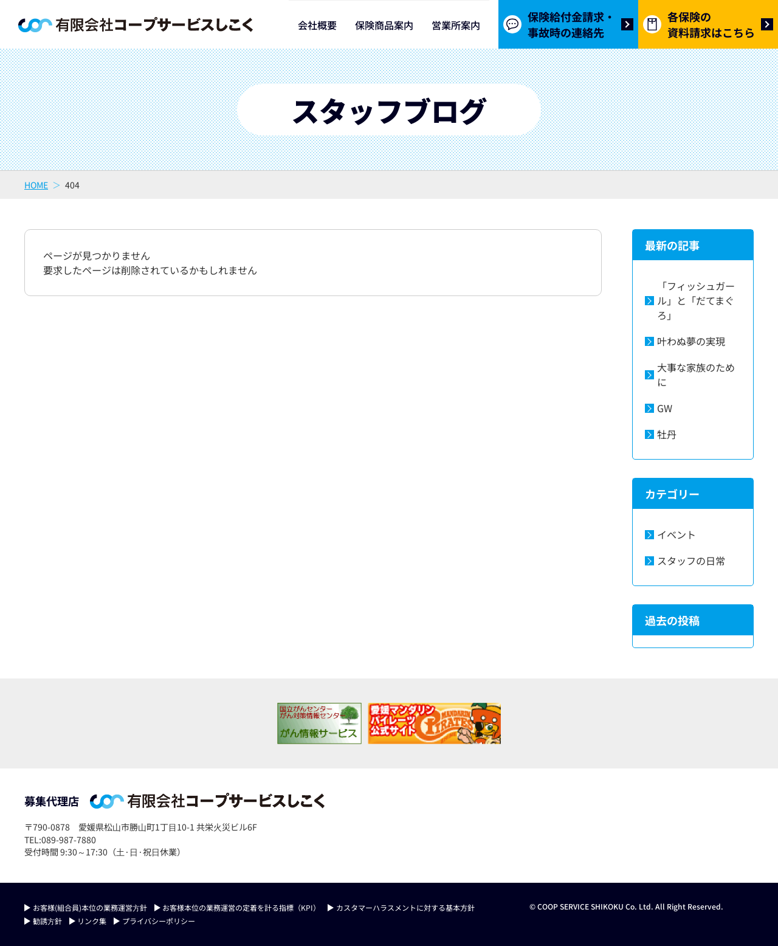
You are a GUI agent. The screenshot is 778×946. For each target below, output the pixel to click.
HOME (36, 185)
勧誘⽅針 (47, 921)
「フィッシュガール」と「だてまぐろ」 (696, 300)
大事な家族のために (696, 374)
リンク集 (91, 921)
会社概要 (317, 25)
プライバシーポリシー (158, 921)
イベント (676, 534)
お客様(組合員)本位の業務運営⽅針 (90, 907)
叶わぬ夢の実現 (691, 341)
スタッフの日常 (691, 560)
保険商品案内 (384, 25)
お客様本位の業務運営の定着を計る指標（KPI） (241, 907)
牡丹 (666, 434)
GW (664, 408)
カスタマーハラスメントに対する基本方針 (405, 907)
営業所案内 (456, 25)
